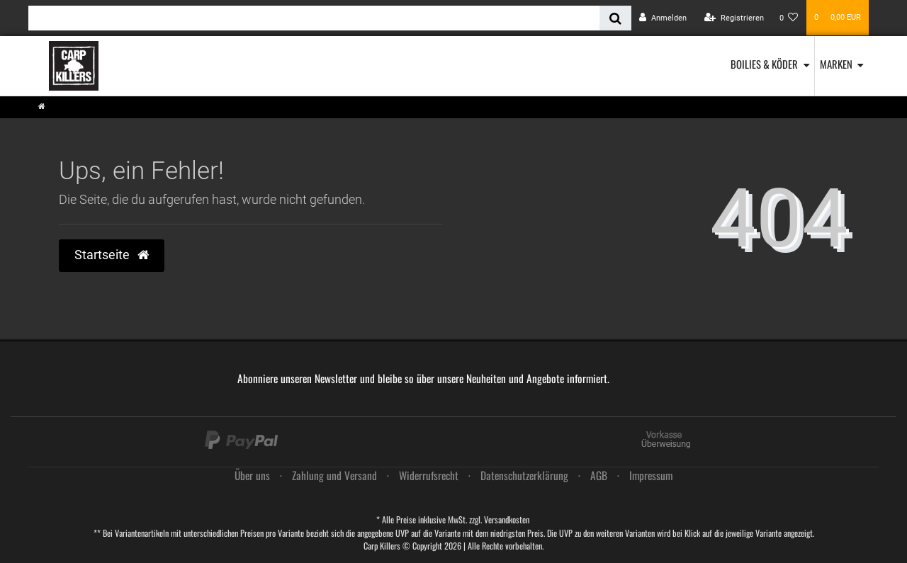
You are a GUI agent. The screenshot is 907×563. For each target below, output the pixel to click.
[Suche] (615, 18)
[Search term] (313, 18)
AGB (598, 475)
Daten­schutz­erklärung (524, 475)
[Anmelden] (662, 18)
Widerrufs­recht (428, 475)
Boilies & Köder (764, 64)
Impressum (650, 475)
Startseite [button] (111, 255)
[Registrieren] (734, 18)
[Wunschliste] (789, 18)
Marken (836, 64)
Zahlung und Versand (334, 475)
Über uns (252, 475)
